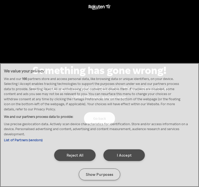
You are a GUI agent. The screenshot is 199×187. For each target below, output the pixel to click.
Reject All (75, 155)
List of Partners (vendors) (23, 140)
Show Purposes (99, 174)
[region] (99, 125)
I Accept (124, 155)
